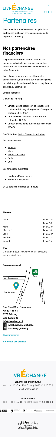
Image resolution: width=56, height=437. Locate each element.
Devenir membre (11, 335)
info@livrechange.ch (13, 321)
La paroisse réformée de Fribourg (22, 186)
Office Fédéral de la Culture (31, 134)
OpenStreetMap (10, 307)
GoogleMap (25, 307)
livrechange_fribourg (18, 328)
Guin (10, 161)
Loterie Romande (11, 92)
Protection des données (14, 341)
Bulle (10, 158)
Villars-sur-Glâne (16, 154)
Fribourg (12, 147)
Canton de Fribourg (12, 98)
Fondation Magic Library (20, 176)
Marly (10, 151)
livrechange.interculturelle (20, 325)
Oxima (29, 425)
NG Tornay (34, 424)
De (51, 12)
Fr (45, 12)
